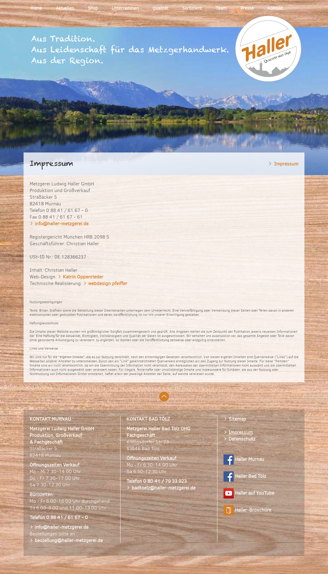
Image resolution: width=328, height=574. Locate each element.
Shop (93, 8)
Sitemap (237, 419)
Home (36, 8)
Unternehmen (125, 8)
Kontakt (275, 8)
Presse (247, 8)
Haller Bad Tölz (244, 476)
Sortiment (192, 8)
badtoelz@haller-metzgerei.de (163, 488)
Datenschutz (242, 439)
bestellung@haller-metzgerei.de (69, 540)
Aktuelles (65, 8)
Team (221, 8)
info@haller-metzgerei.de (61, 223)
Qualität (160, 8)
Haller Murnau (243, 459)
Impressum (241, 432)
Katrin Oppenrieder (83, 277)
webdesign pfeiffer (107, 283)
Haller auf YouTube (248, 493)
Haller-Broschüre (247, 510)
